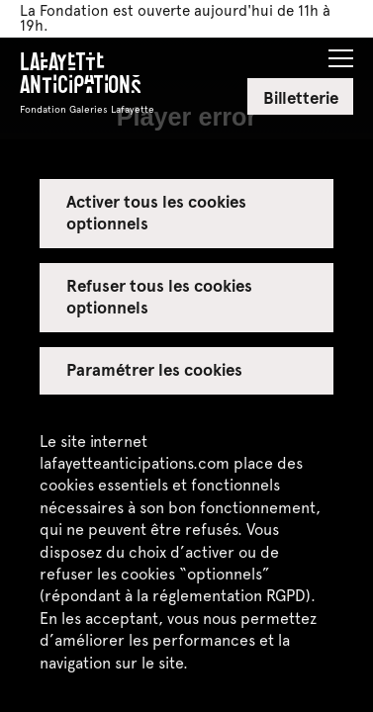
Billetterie (300, 97)
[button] (340, 52)
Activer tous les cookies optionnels (156, 211)
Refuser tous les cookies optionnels (159, 295)
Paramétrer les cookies (154, 369)
